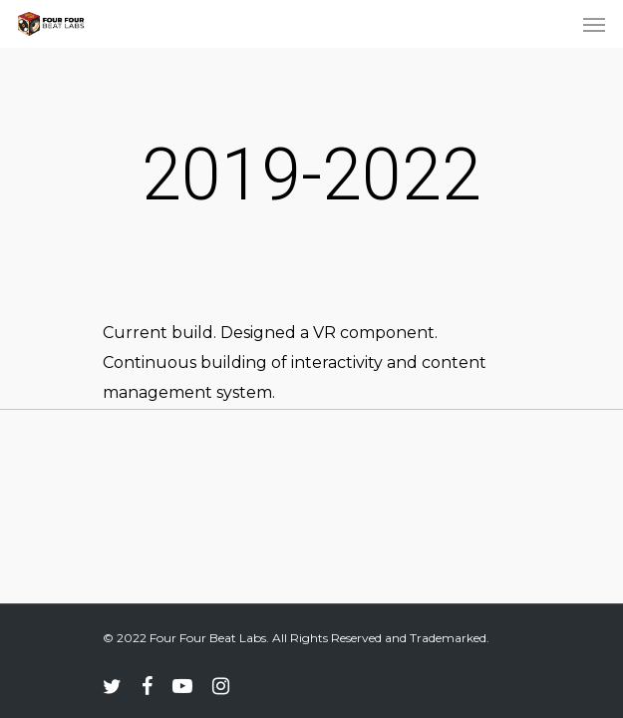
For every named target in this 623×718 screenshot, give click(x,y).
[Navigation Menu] (594, 24)
